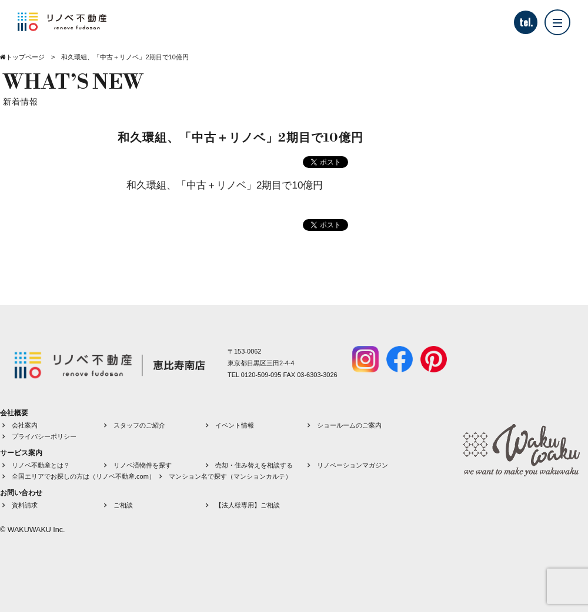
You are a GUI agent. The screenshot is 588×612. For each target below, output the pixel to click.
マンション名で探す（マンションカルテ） (230, 476)
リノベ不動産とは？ (41, 465)
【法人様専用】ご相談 (247, 505)
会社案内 (25, 425)
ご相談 (123, 505)
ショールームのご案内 (349, 425)
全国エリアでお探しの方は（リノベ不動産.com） (83, 476)
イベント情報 (234, 425)
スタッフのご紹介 (139, 425)
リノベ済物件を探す (142, 465)
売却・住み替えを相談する (254, 465)
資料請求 (25, 505)
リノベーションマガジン (352, 465)
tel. (526, 22)
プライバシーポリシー (44, 436)
